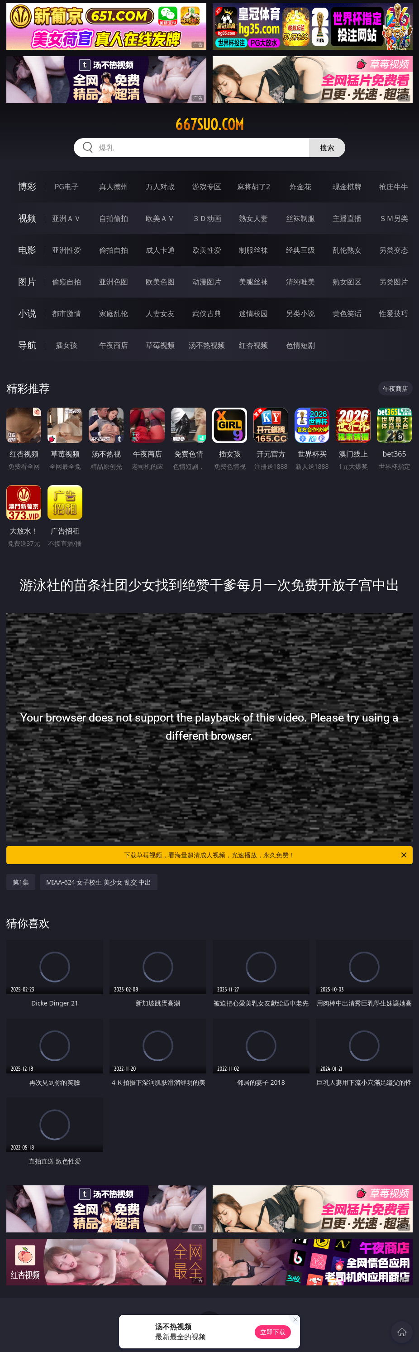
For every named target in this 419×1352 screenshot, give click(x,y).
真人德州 (113, 187)
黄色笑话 (347, 313)
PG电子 (67, 187)
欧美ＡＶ (160, 218)
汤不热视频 (207, 345)
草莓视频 (160, 345)
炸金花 (300, 187)
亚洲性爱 (66, 250)
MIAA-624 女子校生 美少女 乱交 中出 (98, 882)
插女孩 (66, 345)
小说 (27, 313)
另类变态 (393, 250)
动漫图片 (206, 282)
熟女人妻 (253, 218)
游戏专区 (206, 187)
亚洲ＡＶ (66, 218)
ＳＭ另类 (393, 218)
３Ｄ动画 (206, 218)
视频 (27, 218)
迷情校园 (253, 313)
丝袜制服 (300, 218)
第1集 (21, 882)
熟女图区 (347, 282)
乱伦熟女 (347, 250)
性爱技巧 (393, 313)
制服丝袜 (253, 250)
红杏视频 (253, 345)
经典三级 (300, 250)
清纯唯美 (300, 282)
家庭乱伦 (113, 313)
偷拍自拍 (113, 250)
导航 (27, 345)
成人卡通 (160, 250)
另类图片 (393, 282)
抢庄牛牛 (393, 187)
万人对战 (160, 187)
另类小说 (300, 313)
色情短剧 (300, 345)
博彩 (27, 186)
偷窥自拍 (66, 282)
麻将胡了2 (253, 187)
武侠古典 (206, 313)
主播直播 (347, 218)
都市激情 (66, 313)
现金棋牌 (347, 187)
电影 (27, 250)
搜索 (327, 148)
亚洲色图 (113, 282)
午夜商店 (113, 345)
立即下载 (273, 1332)
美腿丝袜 (253, 282)
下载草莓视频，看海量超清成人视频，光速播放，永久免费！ (266, 855)
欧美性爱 (206, 250)
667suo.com (209, 124)
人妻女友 (160, 313)
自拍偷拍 (113, 218)
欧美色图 (160, 282)
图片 (27, 281)
